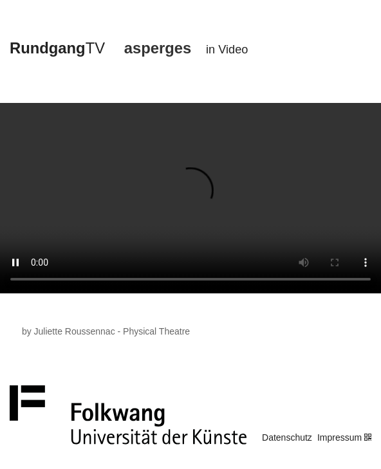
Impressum (339, 437)
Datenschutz (287, 437)
